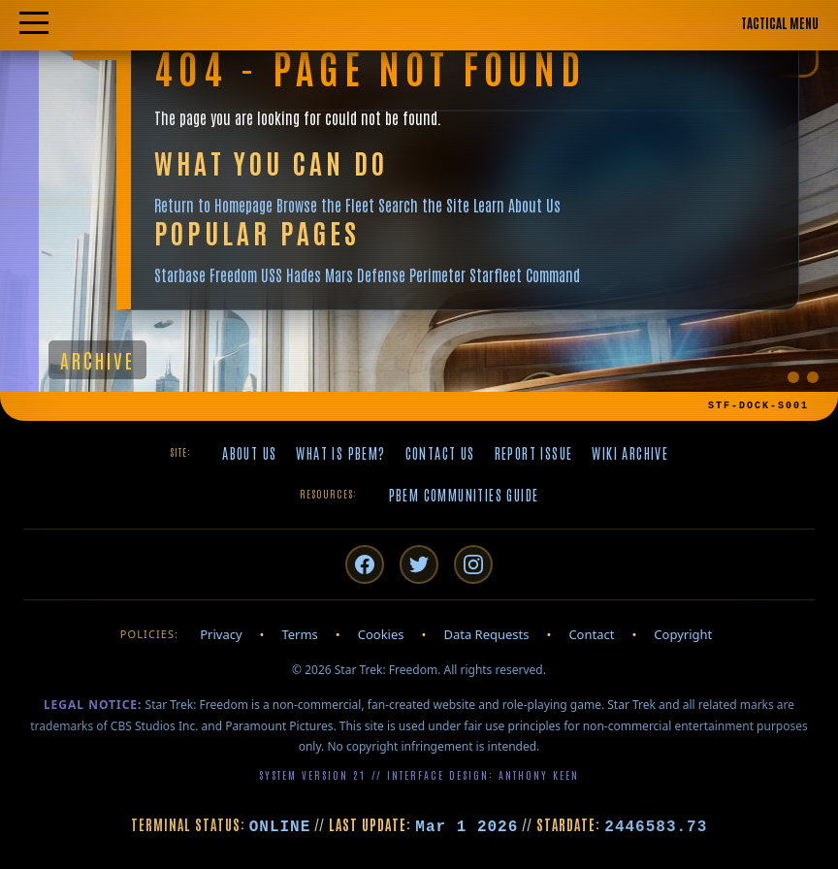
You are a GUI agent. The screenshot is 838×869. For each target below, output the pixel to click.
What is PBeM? (340, 453)
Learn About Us (517, 204)
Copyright (683, 634)
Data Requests (486, 634)
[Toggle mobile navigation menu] (419, 24)
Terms (299, 634)
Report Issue (534, 453)
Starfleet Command (524, 274)
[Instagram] (473, 564)
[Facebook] (364, 564)
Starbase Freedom (205, 274)
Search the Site (423, 204)
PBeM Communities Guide (464, 494)
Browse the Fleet (325, 204)
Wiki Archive (630, 453)
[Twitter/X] (419, 564)
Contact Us (440, 453)
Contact (591, 634)
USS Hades (291, 274)
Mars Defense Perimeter (395, 274)
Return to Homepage (213, 204)
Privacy (221, 634)
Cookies (381, 634)
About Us (249, 453)
